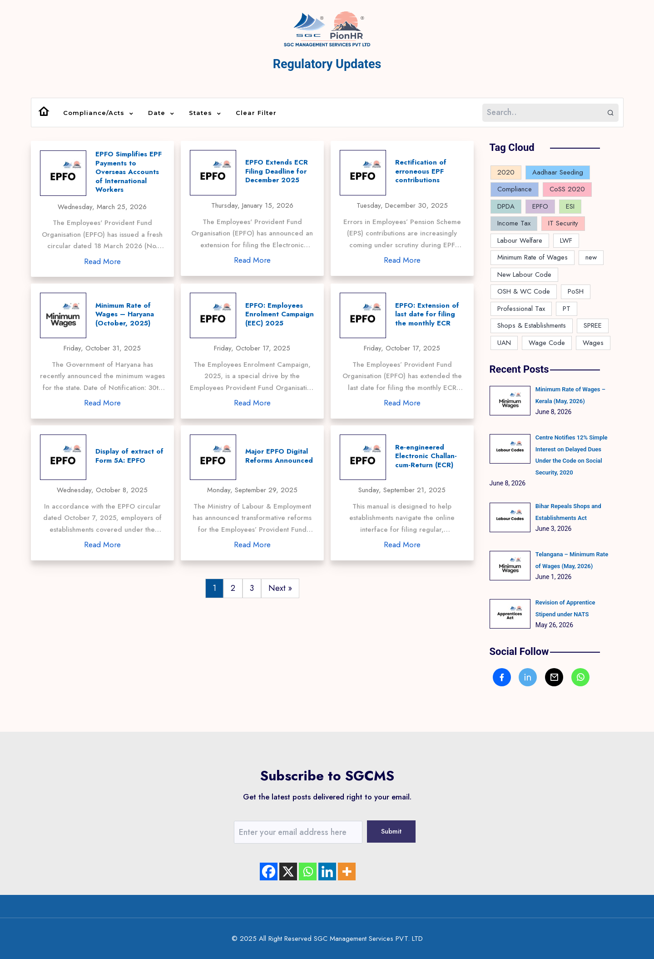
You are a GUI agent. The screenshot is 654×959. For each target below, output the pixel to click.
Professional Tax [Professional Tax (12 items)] (521, 309)
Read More (102, 261)
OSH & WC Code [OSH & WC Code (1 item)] (523, 291)
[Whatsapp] (308, 871)
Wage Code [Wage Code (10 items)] (547, 343)
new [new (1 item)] (591, 257)
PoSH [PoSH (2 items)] (576, 291)
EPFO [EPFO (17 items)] (540, 206)
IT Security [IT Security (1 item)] (563, 223)
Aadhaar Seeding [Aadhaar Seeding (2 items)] (557, 172)
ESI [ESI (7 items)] (570, 206)
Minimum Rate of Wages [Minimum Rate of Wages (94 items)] (532, 257)
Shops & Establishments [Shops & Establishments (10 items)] (531, 325)
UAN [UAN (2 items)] (504, 343)
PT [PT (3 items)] (566, 309)
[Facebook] (268, 871)
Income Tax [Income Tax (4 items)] (513, 223)
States (201, 113)
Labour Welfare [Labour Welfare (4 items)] (519, 240)
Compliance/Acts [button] (95, 113)
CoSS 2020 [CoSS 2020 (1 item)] (567, 189)
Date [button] (158, 113)
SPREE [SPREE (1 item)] (593, 325)
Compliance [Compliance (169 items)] (514, 189)
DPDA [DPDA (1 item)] (506, 206)
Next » (280, 588)
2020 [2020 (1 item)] (506, 172)
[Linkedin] (327, 871)
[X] (288, 871)
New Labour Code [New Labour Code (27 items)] (524, 275)
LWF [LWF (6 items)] (566, 240)
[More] (347, 871)
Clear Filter (256, 112)
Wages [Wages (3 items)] (593, 343)
